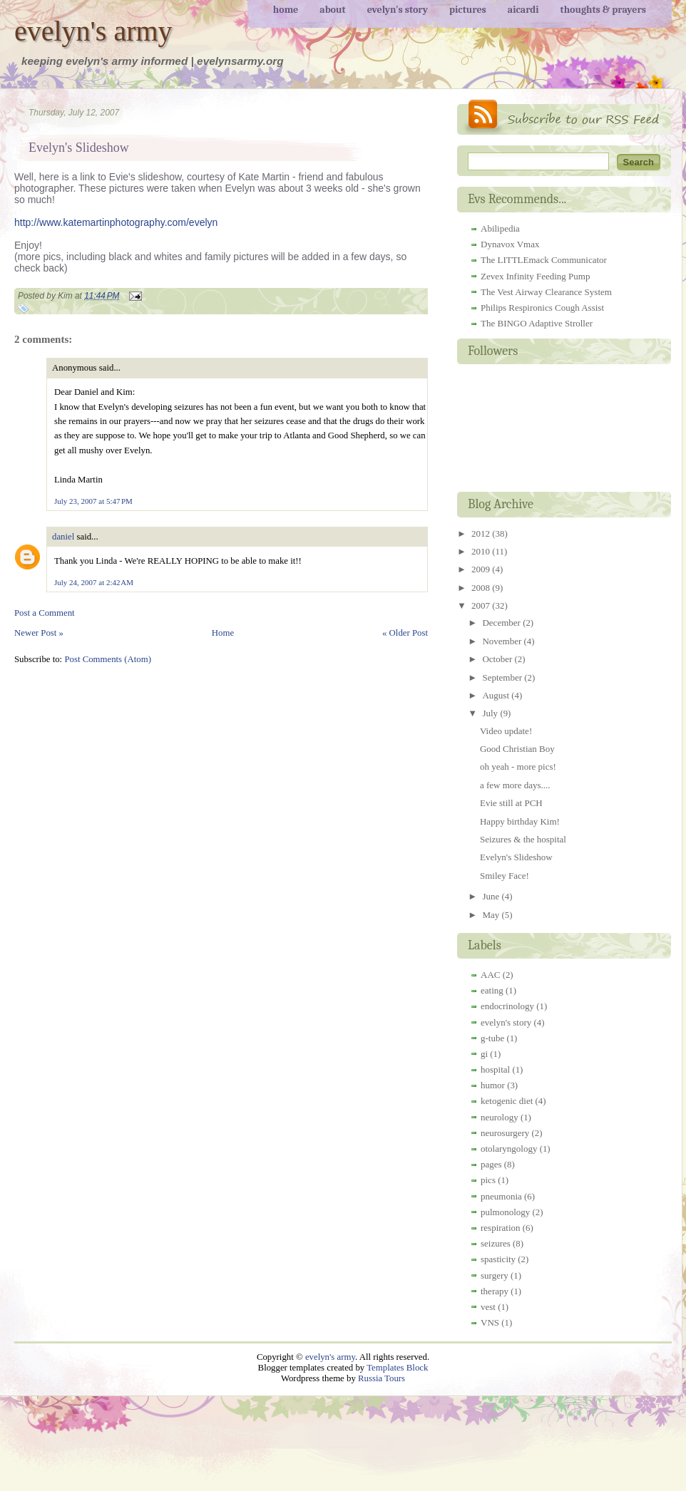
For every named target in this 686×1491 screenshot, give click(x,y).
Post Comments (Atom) (107, 659)
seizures (496, 1243)
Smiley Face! (504, 875)
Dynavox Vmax (510, 244)
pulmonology (505, 1212)
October (498, 659)
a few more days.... (515, 785)
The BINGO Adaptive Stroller (537, 323)
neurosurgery (505, 1133)
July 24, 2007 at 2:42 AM (93, 582)
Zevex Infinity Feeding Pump (535, 276)
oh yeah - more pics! (518, 766)
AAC (490, 974)
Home (223, 633)
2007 (481, 605)
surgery (494, 1275)
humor (493, 1085)
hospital (495, 1069)
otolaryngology (509, 1148)
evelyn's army (93, 31)
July (491, 713)
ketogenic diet (507, 1100)
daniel (63, 537)
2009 (481, 569)
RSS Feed (564, 117)
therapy (494, 1291)
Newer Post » (38, 633)
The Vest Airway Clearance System (546, 292)
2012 (481, 533)
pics (488, 1180)
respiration (501, 1227)
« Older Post (405, 633)
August (496, 695)
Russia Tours (381, 1378)
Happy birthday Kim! (520, 821)
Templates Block (397, 1368)
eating (492, 990)
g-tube (492, 1038)
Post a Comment (44, 613)
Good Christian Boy (517, 748)
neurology (499, 1117)
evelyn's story (506, 1022)
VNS (490, 1322)
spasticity (498, 1259)
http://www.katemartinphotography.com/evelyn (115, 222)
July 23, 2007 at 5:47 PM (93, 501)
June (491, 896)
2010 (481, 551)
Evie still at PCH (511, 803)
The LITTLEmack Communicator (544, 259)
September (503, 677)
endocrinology (507, 1006)
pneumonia (501, 1196)
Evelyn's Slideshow (79, 147)
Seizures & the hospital (523, 839)
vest (488, 1306)
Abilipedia (500, 228)
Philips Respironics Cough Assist (542, 307)
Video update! (506, 731)
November (502, 641)
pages (491, 1164)
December (502, 622)
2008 (481, 587)
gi (484, 1053)
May (491, 914)
